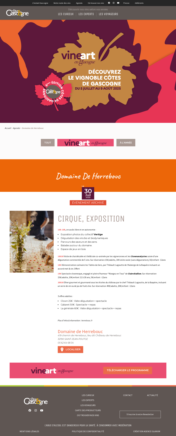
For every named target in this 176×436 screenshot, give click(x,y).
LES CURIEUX (88, 395)
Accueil (8, 128)
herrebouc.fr (86, 320)
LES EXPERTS (88, 400)
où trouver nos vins (88, 415)
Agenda (16, 128)
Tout (47, 142)
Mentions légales (29, 431)
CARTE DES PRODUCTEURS (88, 410)
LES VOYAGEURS (88, 405)
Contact (128, 395)
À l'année (126, 142)
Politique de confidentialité (88, 431)
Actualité (152, 395)
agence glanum (152, 431)
